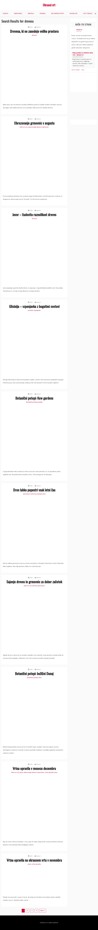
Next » (42, 910)
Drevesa (31, 13)
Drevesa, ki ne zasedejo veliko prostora (34, 31)
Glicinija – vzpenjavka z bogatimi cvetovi (34, 306)
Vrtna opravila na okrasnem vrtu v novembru (34, 860)
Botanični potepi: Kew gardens (34, 398)
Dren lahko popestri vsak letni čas (34, 489)
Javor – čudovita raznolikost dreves (34, 214)
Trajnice (43, 13)
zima (43, 494)
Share (82, 70)
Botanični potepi (57, 13)
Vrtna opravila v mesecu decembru (34, 768)
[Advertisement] (84, 107)
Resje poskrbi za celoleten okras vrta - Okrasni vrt (83, 54)
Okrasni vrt (49, 5)
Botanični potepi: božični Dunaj (34, 673)
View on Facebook (75, 70)
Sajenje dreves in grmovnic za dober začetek (34, 581)
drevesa (34, 35)
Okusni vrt (74, 13)
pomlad (30, 310)
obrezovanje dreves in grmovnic (38, 127)
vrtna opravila (49, 772)
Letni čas (33, 494)
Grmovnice (18, 13)
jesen (21, 772)
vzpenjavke (37, 310)
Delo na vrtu (24, 127)
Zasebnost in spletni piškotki (49, 922)
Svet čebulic (87, 13)
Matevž (38, 27)
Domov (5, 13)
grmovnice (26, 494)
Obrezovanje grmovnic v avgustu (34, 123)
